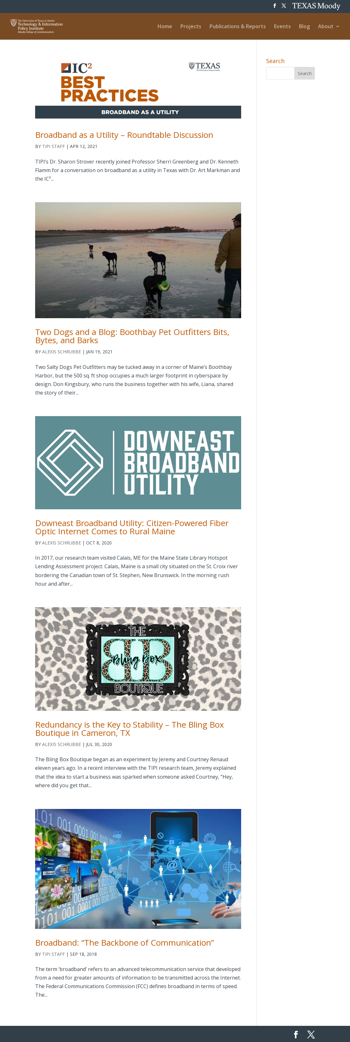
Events (282, 27)
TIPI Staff (53, 146)
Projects (190, 27)
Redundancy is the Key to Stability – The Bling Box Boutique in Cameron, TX (129, 728)
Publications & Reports (237, 27)
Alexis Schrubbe (61, 352)
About (326, 27)
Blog (304, 27)
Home (165, 27)
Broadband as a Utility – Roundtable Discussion (124, 134)
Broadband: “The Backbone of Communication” (124, 942)
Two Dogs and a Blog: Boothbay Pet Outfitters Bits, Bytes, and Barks (132, 336)
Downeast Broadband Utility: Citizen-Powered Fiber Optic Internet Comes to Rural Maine (131, 527)
